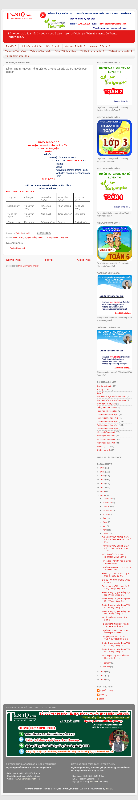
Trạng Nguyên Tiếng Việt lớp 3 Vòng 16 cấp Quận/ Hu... (115, 587)
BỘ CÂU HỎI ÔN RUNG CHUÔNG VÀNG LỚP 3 (114, 556)
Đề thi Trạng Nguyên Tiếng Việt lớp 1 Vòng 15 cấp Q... (116, 650)
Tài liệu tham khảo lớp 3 (92, 51)
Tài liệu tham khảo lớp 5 (17, 56)
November (107, 502)
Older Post (83, 259)
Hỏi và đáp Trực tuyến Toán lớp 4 (111, 400)
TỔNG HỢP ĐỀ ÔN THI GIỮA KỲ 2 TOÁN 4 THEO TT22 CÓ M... (116, 539)
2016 (102, 679)
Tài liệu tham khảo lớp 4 (120, 51)
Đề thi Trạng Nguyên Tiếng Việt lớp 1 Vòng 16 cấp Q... (116, 612)
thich (102, 699)
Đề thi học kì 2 (103, 450)
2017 (102, 676)
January (106, 667)
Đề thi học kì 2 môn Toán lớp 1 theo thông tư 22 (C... (115, 574)
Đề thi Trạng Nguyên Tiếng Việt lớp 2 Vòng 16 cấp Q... (116, 600)
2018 (102, 672)
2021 (102, 487)
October (106, 506)
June (105, 522)
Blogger (108, 789)
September (108, 510)
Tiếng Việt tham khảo (65, 51)
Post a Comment (17, 248)
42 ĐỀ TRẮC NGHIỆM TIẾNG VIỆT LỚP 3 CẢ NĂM (115, 625)
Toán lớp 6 (93, 782)
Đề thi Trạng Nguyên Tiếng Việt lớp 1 (29, 237)
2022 (102, 483)
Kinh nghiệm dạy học (106, 404)
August (106, 514)
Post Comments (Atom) (28, 266)
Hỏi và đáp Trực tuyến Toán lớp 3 (111, 397)
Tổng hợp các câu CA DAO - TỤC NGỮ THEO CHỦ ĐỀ (115, 637)
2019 (102, 495)
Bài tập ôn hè (103, 389)
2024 (102, 476)
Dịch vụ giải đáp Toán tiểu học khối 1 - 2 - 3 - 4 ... (115, 656)
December (107, 498)
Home (49, 259)
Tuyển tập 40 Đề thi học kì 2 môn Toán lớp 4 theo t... (116, 562)
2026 (102, 468)
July (105, 518)
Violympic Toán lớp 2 (75, 46)
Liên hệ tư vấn (53, 46)
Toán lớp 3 (11, 46)
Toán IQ (103, 695)
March (106, 534)
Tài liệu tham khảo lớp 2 (107, 418)
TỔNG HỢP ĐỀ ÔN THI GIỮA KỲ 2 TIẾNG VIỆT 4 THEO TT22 (115, 548)
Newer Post (13, 259)
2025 (102, 472)
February (107, 663)
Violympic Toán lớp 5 (40, 51)
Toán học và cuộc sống (107, 411)
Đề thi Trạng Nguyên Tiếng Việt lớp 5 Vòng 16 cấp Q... (116, 606)
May (105, 526)
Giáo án (100, 393)
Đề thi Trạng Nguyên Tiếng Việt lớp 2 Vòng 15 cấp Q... (116, 644)
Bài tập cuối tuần (104, 386)
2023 (102, 479)
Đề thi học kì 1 (103, 446)
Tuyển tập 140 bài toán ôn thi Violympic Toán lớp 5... (115, 631)
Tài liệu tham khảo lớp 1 (107, 414)
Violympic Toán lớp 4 (15, 51)
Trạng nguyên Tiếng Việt (57, 237)
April (105, 530)
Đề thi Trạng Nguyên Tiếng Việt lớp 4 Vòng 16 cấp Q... (116, 593)
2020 (102, 491)
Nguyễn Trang (106, 690)
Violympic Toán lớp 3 (100, 46)
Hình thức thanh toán (31, 46)
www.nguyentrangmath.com (28, 779)
